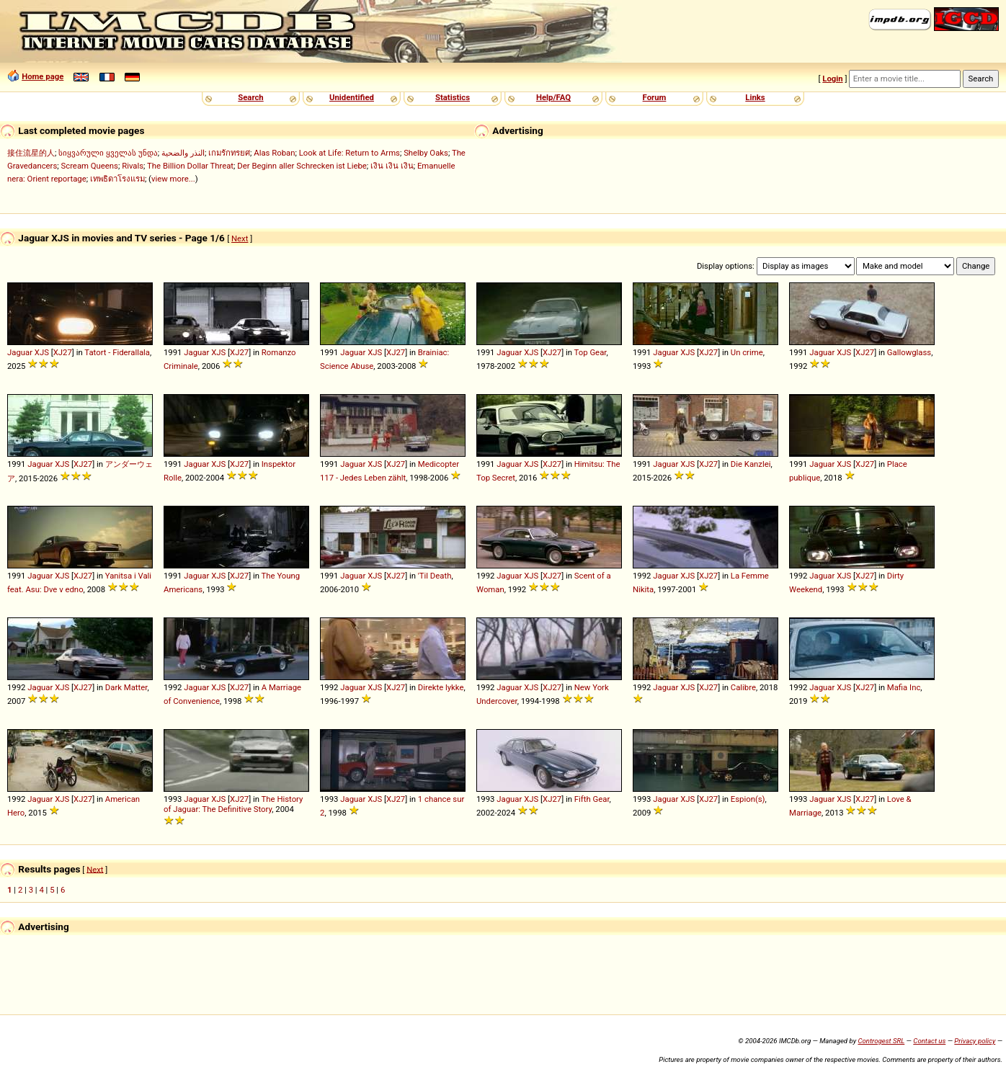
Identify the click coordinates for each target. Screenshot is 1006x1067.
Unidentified (351, 97)
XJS (42, 352)
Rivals (132, 166)
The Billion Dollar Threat (190, 166)
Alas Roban (274, 153)
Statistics (452, 97)
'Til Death (435, 576)
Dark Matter (126, 687)
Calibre (743, 687)
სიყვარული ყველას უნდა (108, 153)
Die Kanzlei (751, 464)
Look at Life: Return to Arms (349, 153)
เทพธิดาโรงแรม (117, 179)
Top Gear (590, 352)
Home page (42, 76)
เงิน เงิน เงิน (392, 166)
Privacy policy (974, 1041)
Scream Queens (89, 166)
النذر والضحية (183, 153)
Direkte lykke (441, 687)
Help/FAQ (553, 97)
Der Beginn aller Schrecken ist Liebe (302, 166)
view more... (173, 179)
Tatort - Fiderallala (117, 352)
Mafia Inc (904, 687)
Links (755, 97)
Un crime (747, 352)
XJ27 (62, 352)
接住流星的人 (31, 153)
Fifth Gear (592, 799)
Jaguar (19, 352)
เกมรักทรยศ (229, 153)
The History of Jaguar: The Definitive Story (233, 804)
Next (239, 238)
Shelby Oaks (426, 153)
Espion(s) (748, 799)
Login (832, 78)
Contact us (929, 1041)
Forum (655, 97)
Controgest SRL (881, 1041)
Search (250, 97)
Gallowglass (909, 352)
